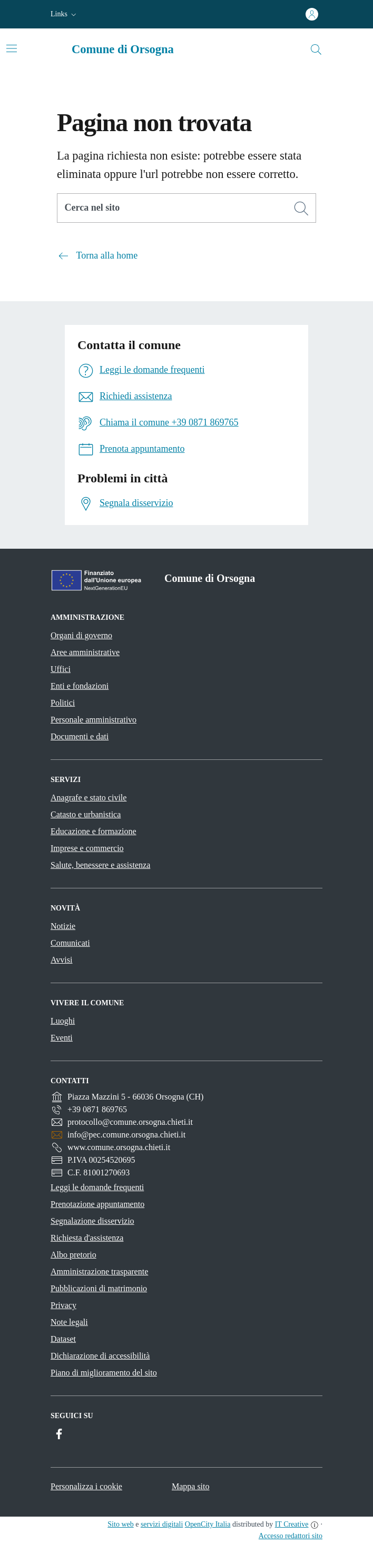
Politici (63, 702)
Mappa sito (191, 1486)
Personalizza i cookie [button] (86, 1486)
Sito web (120, 1524)
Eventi (62, 1037)
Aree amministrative (85, 652)
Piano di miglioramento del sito (104, 1372)
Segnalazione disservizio (92, 1220)
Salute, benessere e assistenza (100, 864)
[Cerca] (301, 208)
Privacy (63, 1305)
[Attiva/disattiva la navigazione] (11, 48)
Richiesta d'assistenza (87, 1237)
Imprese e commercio (87, 848)
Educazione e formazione (93, 831)
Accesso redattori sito (290, 1536)
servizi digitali (162, 1524)
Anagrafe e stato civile (88, 797)
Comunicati (70, 942)
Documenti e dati (80, 736)
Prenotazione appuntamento (97, 1204)
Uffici (61, 669)
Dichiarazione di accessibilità (100, 1355)
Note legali (69, 1322)
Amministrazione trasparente (99, 1271)
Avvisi (61, 959)
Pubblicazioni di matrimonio (99, 1288)
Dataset (63, 1338)
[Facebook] (59, 1434)
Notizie (63, 926)
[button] (64, 14)
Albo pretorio (73, 1254)
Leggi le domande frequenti (97, 1187)
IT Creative (292, 1524)
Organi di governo (81, 635)
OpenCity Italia (208, 1524)
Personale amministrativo (93, 719)
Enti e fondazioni (80, 685)
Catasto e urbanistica (86, 814)
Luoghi (63, 1020)
